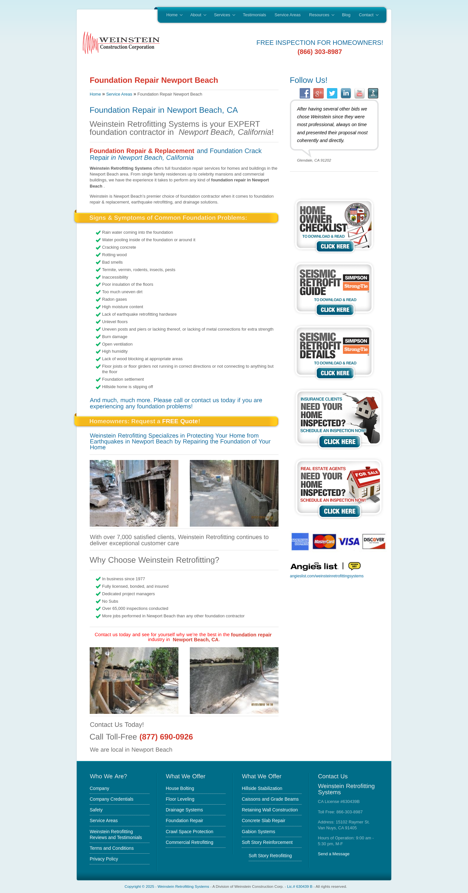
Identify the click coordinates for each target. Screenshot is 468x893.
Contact (366, 15)
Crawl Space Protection (189, 831)
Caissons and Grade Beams (270, 799)
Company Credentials (112, 799)
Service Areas (288, 14)
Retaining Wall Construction (270, 809)
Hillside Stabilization (262, 788)
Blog (346, 14)
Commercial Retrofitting (189, 842)
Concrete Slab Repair (263, 820)
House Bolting (180, 788)
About (196, 15)
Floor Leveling (180, 799)
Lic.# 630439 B (299, 886)
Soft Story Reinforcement (267, 842)
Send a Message (334, 853)
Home (172, 15)
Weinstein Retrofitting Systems (183, 886)
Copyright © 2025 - (141, 886)
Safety (96, 809)
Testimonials (254, 14)
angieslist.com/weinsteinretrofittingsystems (327, 576)
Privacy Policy (104, 858)
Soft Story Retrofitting (270, 855)
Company (99, 788)
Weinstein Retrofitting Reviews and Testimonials (116, 834)
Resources (319, 15)
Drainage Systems (184, 809)
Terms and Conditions (112, 848)
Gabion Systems (258, 831)
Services (222, 15)
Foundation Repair (184, 820)
